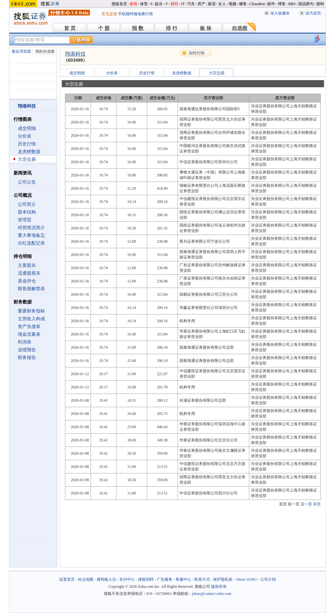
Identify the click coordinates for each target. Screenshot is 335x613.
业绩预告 (27, 349)
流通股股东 (29, 273)
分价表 (24, 136)
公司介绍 (268, 579)
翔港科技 (75, 54)
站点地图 (85, 579)
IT (183, 4)
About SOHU (246, 579)
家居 (212, 4)
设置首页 (67, 579)
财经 (174, 4)
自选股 (239, 28)
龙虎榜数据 (29, 151)
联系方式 (202, 579)
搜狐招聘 (146, 579)
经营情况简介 (31, 227)
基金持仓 (27, 281)
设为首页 (313, 13)
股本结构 (27, 212)
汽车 (191, 4)
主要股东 (27, 265)
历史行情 (27, 144)
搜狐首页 (119, 4)
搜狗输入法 (106, 579)
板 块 (205, 28)
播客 (243, 4)
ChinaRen (257, 4)
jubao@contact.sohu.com (212, 593)
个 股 (104, 28)
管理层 (24, 219)
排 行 (172, 28)
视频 (232, 4)
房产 (201, 4)
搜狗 (320, 4)
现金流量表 (29, 334)
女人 (222, 4)
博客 (282, 4)
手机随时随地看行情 (135, 14)
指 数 (138, 28)
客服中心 (183, 579)
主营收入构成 (31, 318)
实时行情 (196, 53)
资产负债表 (29, 326)
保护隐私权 (222, 579)
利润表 (24, 342)
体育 (144, 4)
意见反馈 (109, 14)
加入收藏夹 (280, 13)
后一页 (306, 504)
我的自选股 (45, 51)
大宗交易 (27, 159)
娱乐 (159, 4)
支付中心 (127, 579)
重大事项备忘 (31, 235)
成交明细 (27, 128)
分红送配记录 (31, 243)
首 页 (70, 28)
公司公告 (27, 182)
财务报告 (27, 357)
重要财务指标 (31, 311)
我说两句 (306, 4)
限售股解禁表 (31, 288)
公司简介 (27, 204)
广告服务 (164, 579)
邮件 (271, 4)
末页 (317, 504)
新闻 (133, 4)
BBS (292, 4)
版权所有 (219, 586)
